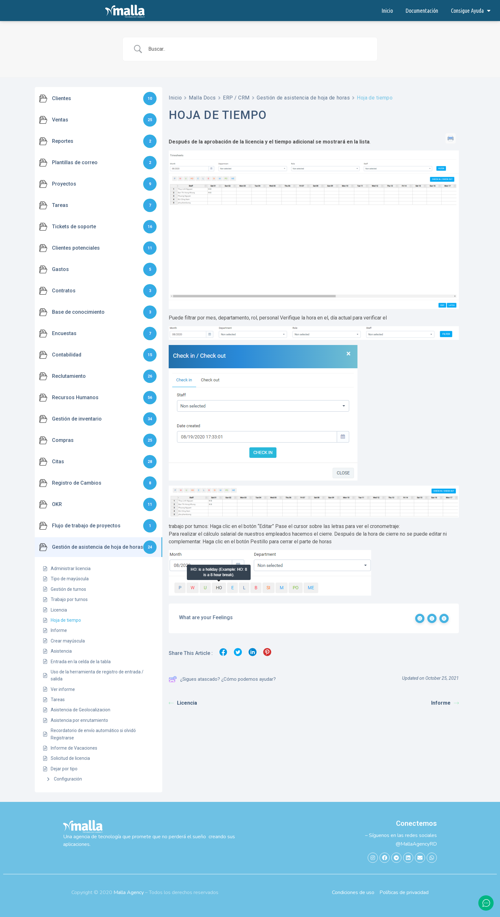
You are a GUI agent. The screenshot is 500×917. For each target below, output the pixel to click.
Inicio (387, 10)
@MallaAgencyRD (416, 843)
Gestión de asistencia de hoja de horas (303, 98)
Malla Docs (202, 98)
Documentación (422, 10)
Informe (445, 703)
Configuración (68, 778)
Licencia (183, 703)
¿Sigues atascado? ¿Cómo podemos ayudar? (222, 679)
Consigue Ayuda (470, 10)
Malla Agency (129, 892)
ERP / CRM (236, 98)
